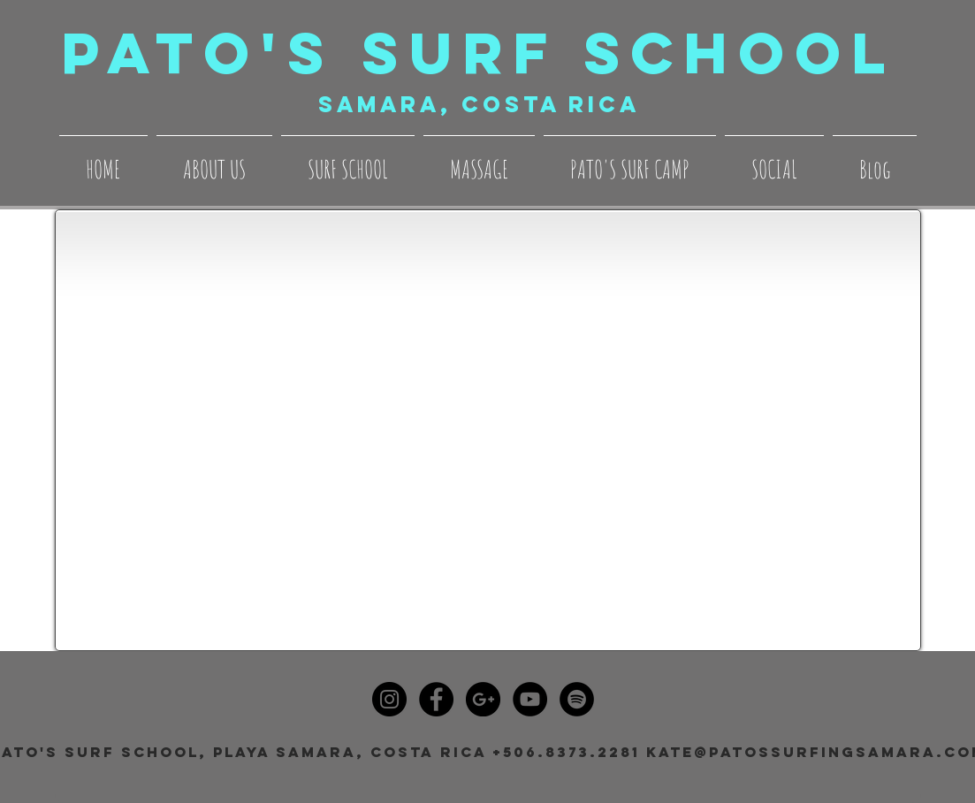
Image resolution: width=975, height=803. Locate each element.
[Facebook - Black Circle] (436, 699)
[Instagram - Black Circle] (389, 699)
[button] (214, 161)
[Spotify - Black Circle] (577, 699)
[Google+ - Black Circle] (483, 699)
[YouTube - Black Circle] (530, 699)
